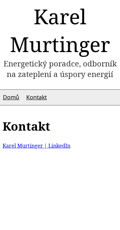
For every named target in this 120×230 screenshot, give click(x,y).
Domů (11, 97)
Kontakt (36, 97)
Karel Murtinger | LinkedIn (36, 145)
